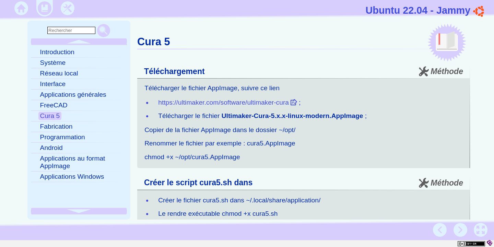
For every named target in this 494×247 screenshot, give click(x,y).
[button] (480, 230)
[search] (71, 30)
